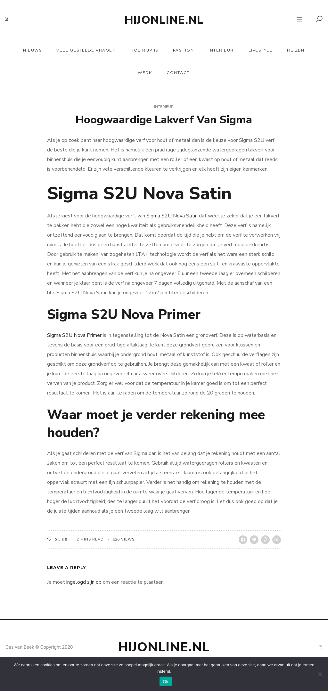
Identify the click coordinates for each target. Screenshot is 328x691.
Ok (165, 681)
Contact (178, 72)
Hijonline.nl (164, 20)
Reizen (295, 50)
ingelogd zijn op (84, 582)
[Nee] (320, 674)
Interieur (221, 50)
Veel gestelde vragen (86, 50)
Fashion (183, 50)
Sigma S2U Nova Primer (74, 335)
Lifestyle (261, 50)
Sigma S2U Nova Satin (172, 215)
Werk (145, 72)
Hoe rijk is (144, 50)
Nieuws (32, 50)
